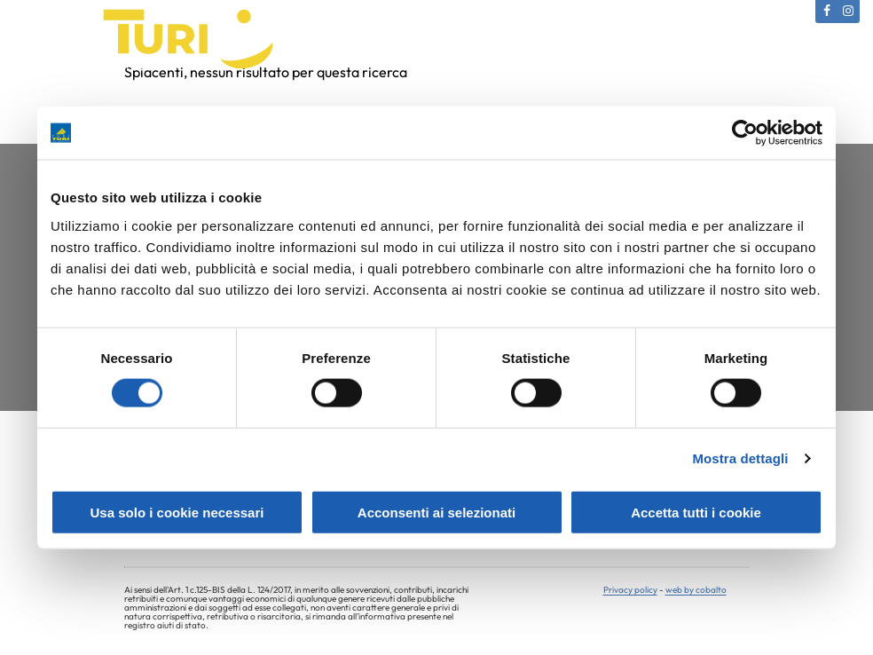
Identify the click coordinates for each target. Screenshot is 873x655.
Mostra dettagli (740, 458)
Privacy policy (630, 588)
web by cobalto (696, 588)
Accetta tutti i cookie (696, 511)
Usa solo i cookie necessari (177, 511)
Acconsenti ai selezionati (436, 511)
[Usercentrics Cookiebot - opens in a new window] (744, 133)
